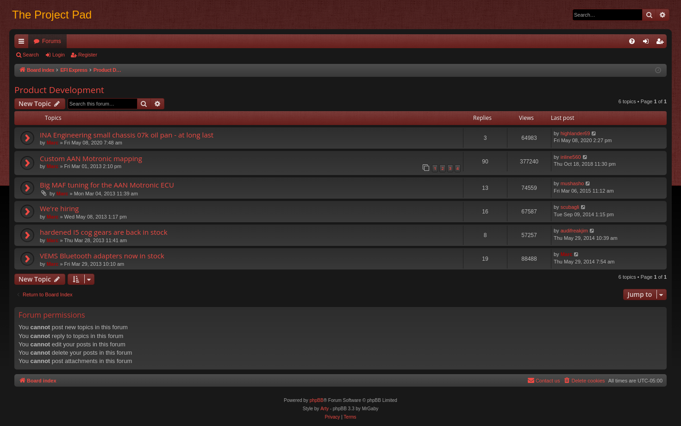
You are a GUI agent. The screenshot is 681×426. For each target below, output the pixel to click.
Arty (324, 408)
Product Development (59, 90)
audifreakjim (574, 230)
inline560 (571, 157)
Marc (53, 142)
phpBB (317, 400)
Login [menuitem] (648, 43)
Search (31, 54)
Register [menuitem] (662, 43)
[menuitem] (632, 41)
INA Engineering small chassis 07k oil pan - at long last (126, 134)
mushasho (572, 183)
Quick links (23, 43)
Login (58, 54)
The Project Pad (52, 14)
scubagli (570, 207)
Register (87, 54)
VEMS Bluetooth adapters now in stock (102, 255)
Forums (51, 41)
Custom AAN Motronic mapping (91, 158)
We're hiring (59, 208)
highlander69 (575, 133)
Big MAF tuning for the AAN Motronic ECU (107, 184)
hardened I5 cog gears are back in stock (104, 232)
